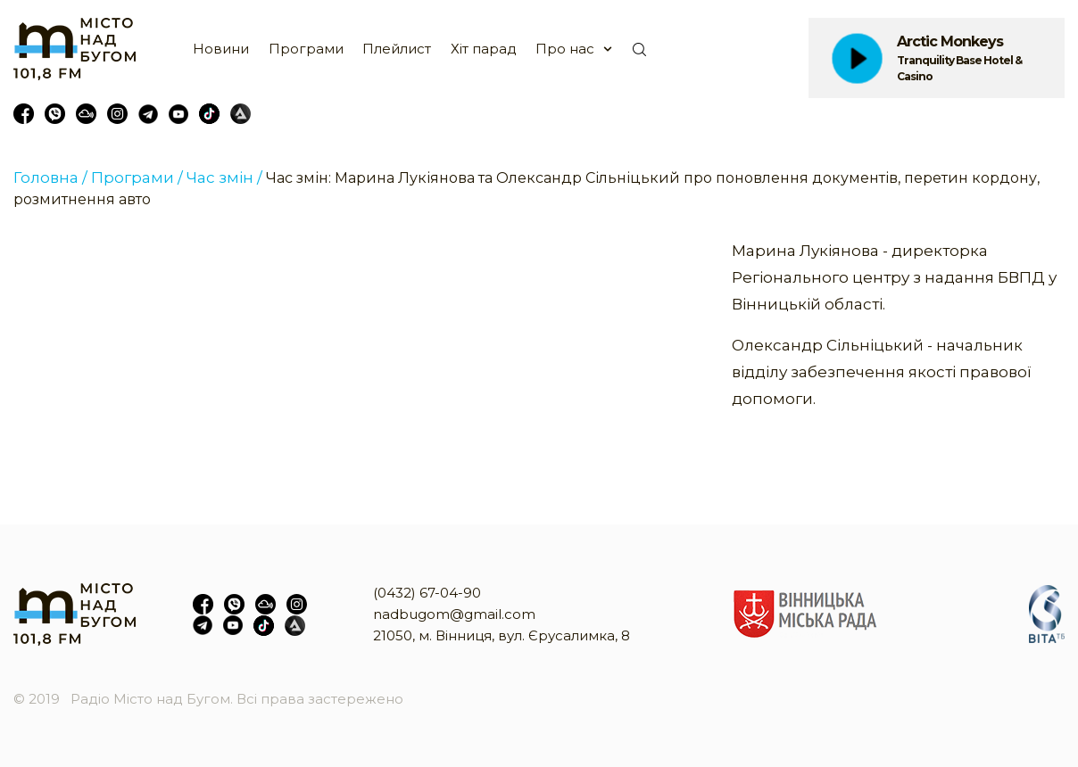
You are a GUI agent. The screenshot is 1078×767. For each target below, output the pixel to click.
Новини (221, 48)
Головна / (50, 177)
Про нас (564, 48)
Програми (306, 48)
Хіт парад (484, 48)
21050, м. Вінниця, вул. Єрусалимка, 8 (501, 635)
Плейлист (396, 48)
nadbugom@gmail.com (454, 614)
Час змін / (224, 177)
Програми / (137, 177)
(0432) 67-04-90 (427, 592)
